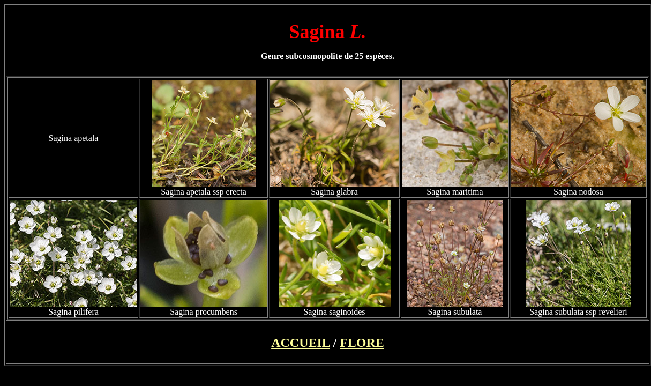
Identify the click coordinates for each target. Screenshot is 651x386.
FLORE (362, 343)
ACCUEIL (300, 343)
